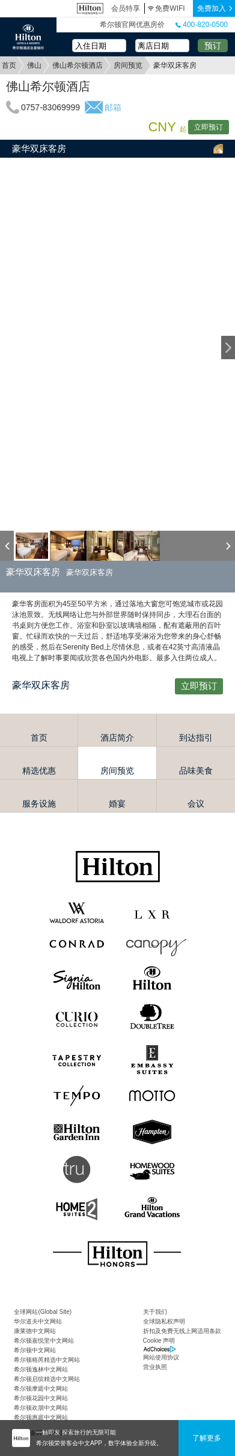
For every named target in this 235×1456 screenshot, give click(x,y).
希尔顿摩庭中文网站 (41, 1388)
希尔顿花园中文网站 (41, 1398)
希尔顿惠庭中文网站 (41, 1417)
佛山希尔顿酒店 (77, 65)
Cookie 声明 (159, 1340)
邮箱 (113, 107)
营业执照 (155, 1367)
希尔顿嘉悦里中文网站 (44, 1340)
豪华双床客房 (39, 148)
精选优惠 (39, 770)
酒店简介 (117, 737)
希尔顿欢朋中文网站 (41, 1407)
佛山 (34, 65)
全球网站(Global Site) (43, 1311)
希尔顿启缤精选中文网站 (47, 1379)
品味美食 (196, 770)
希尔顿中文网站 (35, 1350)
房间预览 (128, 65)
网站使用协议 (161, 1357)
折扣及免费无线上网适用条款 (182, 1331)
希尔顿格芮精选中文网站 (47, 1359)
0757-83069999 (50, 107)
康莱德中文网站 (35, 1331)
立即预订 (208, 127)
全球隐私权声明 (164, 1321)
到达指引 (196, 737)
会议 (196, 803)
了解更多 (206, 1438)
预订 (212, 45)
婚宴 (117, 803)
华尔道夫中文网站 (38, 1321)
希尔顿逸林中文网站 (41, 1369)
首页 (9, 65)
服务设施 (39, 803)
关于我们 (155, 1311)
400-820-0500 (201, 24)
